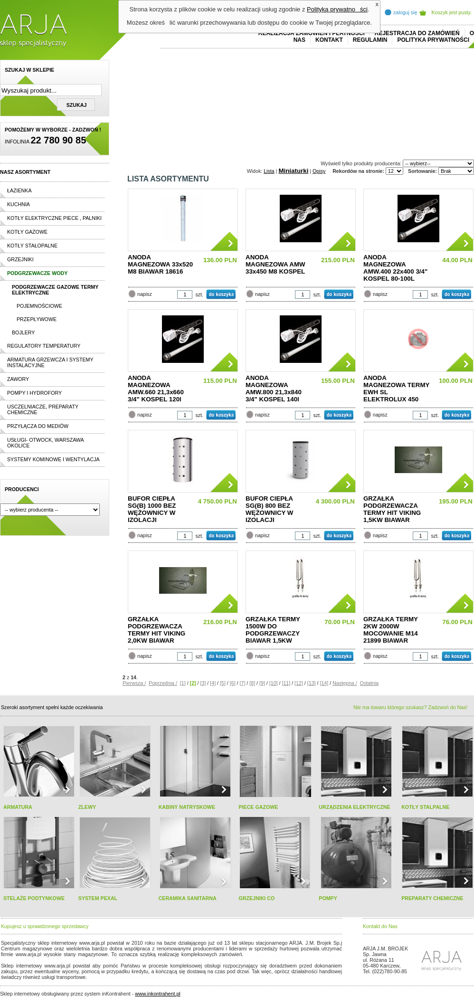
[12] (298, 683)
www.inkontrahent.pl (157, 994)
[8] (252, 683)
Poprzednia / (163, 683)
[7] (243, 683)
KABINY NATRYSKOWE (187, 807)
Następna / (344, 683)
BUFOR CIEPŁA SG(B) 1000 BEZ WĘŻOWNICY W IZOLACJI (152, 509)
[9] (262, 683)
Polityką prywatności (337, 9)
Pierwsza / (134, 683)
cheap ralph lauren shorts (43, 960)
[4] (213, 683)
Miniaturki (293, 170)
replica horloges (106, 977)
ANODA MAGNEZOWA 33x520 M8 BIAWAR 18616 (160, 264)
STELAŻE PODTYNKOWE (34, 898)
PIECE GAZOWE (258, 807)
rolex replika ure (143, 977)
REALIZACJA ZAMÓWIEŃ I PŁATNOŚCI (311, 33)
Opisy (319, 171)
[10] (273, 683)
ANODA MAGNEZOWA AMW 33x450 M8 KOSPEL (275, 264)
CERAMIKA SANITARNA (188, 898)
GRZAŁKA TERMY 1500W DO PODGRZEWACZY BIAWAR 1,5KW (273, 630)
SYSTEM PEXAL (97, 898)
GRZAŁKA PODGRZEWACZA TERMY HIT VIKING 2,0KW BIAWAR (156, 630)
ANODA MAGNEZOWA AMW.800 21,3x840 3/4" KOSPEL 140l (274, 388)
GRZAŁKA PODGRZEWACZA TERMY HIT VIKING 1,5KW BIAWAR (392, 509)
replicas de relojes (93, 960)
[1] (183, 683)
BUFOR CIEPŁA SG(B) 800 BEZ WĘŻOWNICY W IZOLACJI (269, 509)
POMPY (328, 898)
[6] (233, 683)
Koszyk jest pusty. (452, 12)
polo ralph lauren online (273, 954)
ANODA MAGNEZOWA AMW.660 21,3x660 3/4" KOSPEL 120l (156, 388)
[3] (203, 683)
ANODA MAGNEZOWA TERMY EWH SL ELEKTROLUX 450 (396, 388)
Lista (269, 171)
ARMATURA (17, 807)
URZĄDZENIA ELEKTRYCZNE (354, 807)
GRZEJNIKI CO (256, 898)
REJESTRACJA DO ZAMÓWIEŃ (417, 33)
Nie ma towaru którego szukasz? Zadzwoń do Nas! (410, 707)
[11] (286, 683)
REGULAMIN (370, 40)
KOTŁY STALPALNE (425, 807)
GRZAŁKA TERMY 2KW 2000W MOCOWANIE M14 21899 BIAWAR (390, 630)
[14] (324, 683)
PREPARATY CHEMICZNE (432, 898)
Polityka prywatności (433, 40)
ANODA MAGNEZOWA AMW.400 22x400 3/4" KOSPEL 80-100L (395, 268)
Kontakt (329, 40)
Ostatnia (369, 683)
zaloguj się (405, 12)
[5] (223, 683)
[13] (311, 683)
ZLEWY (87, 807)
